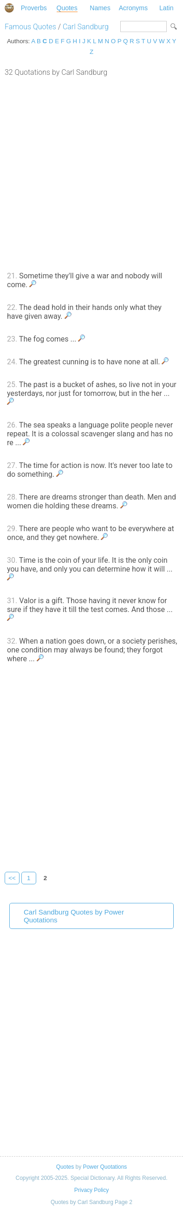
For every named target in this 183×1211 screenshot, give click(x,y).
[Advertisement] (91, 172)
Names (100, 8)
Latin (166, 8)
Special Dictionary (9, 8)
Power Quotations (105, 1167)
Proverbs (34, 8)
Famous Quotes (30, 26)
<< (12, 878)
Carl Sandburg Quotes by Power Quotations (74, 916)
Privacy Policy (91, 1190)
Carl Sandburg (86, 26)
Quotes (67, 8)
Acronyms (133, 8)
